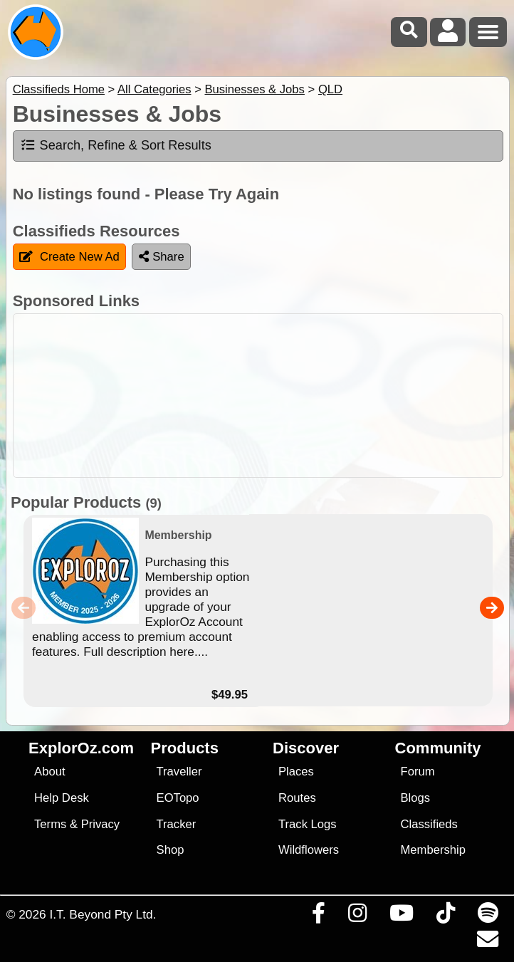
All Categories (154, 89)
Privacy (100, 824)
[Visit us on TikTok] (445, 916)
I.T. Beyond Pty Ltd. (102, 914)
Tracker (176, 824)
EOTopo (178, 798)
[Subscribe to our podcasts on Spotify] (487, 916)
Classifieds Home (59, 89)
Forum (418, 771)
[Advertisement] (264, 395)
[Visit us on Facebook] (318, 916)
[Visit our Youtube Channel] (401, 916)
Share (161, 256)
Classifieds (429, 824)
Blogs (416, 798)
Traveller (179, 771)
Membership (433, 850)
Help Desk (61, 798)
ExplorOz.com (81, 748)
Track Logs (307, 824)
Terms (50, 824)
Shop (170, 850)
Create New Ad (69, 256)
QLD (330, 89)
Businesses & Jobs (254, 89)
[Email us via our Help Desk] (487, 943)
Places (296, 771)
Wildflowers (308, 850)
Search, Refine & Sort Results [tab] (115, 145)
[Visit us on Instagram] (357, 916)
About (49, 771)
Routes (297, 798)
